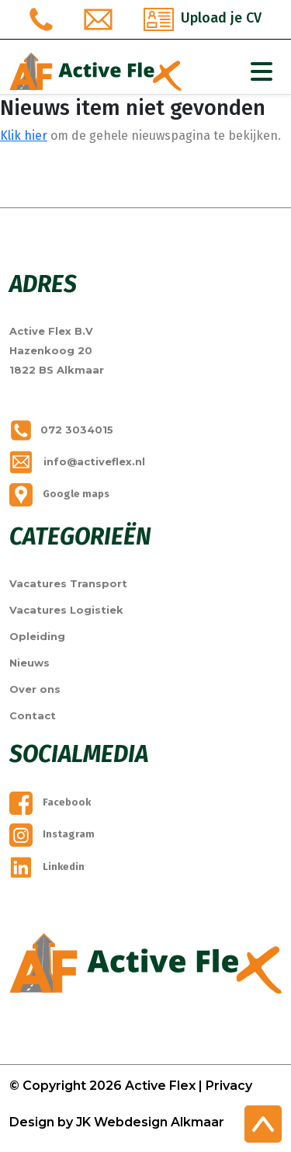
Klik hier (23, 135)
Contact (32, 715)
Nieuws (29, 662)
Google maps (59, 493)
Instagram (52, 834)
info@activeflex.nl (77, 461)
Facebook (50, 802)
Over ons (35, 689)
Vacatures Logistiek (66, 610)
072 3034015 (61, 429)
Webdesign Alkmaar (159, 1122)
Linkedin (47, 866)
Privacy (229, 1085)
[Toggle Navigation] (261, 71)
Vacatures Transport (68, 583)
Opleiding (37, 636)
